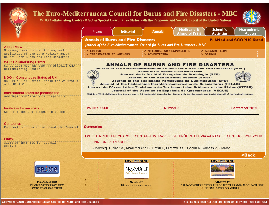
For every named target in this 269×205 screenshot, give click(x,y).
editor (94, 51)
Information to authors (109, 54)
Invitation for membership (24, 108)
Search (209, 54)
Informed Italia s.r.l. (254, 201)
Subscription (215, 51)
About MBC (13, 47)
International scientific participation (32, 93)
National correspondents (167, 51)
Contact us (12, 124)
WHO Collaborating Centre (24, 62)
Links (8, 139)
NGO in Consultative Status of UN (30, 78)
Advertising (157, 54)
